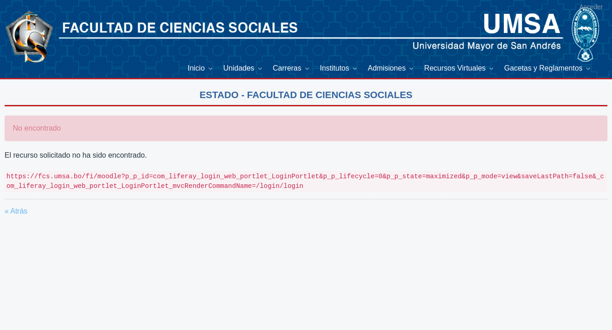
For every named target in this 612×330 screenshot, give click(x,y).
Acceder (591, 7)
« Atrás (16, 211)
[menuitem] (201, 68)
